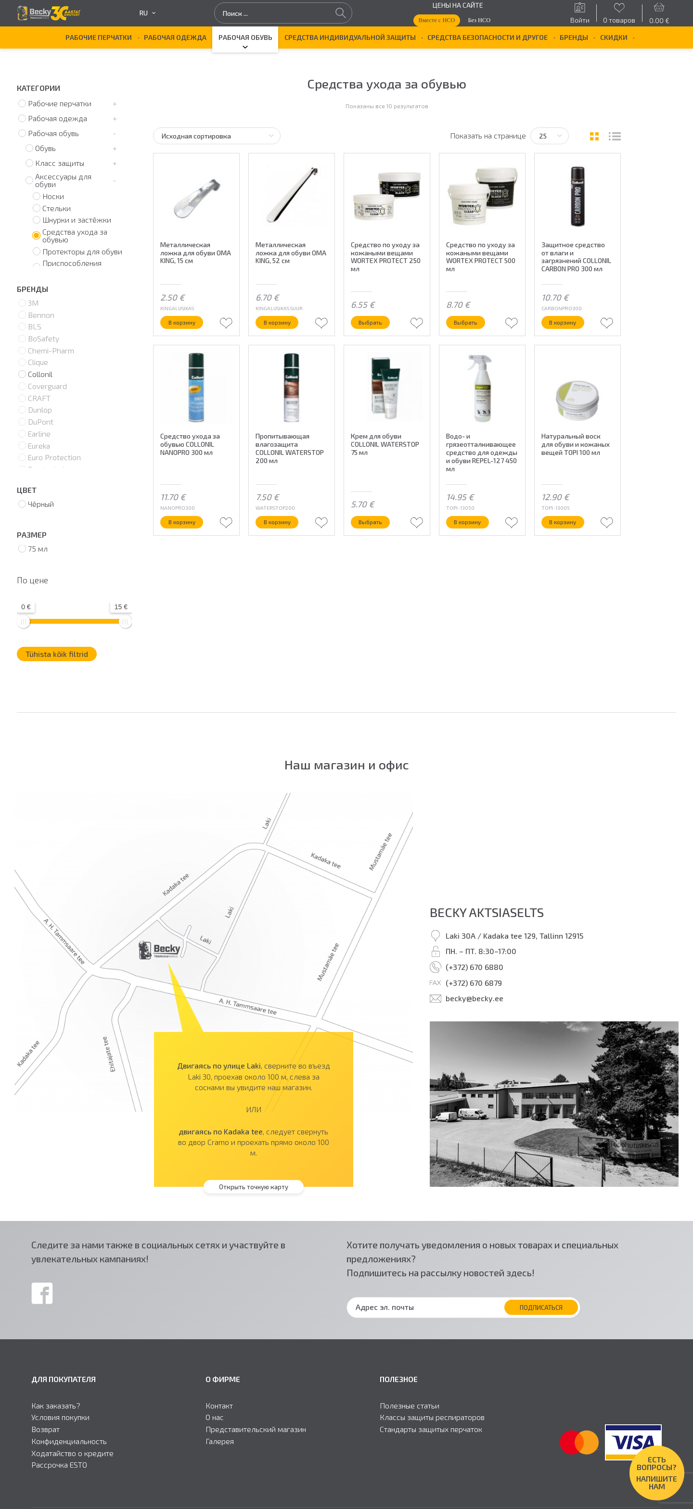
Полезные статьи (409, 1405)
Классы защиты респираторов (432, 1417)
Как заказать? (55, 1405)
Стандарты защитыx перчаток (431, 1429)
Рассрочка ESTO (59, 1465)
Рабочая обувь (245, 37)
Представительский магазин (255, 1429)
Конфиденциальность (69, 1441)
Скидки (614, 37)
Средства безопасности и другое (487, 37)
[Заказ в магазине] (217, 136)
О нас (214, 1417)
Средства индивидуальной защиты (350, 37)
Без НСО (479, 20)
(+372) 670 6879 (474, 982)
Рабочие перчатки (98, 37)
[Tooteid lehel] (549, 136)
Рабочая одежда (175, 37)
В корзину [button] (186, 329)
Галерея (219, 1441)
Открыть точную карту (254, 1186)
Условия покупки (60, 1417)
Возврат (45, 1429)
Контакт (219, 1405)
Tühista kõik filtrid (57, 653)
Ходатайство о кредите (72, 1453)
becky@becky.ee (474, 998)
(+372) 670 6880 (474, 966)
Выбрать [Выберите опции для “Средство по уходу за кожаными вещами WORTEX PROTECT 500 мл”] (469, 329)
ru (147, 13)
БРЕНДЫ (574, 37)
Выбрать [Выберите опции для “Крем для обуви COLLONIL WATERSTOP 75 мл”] (374, 530)
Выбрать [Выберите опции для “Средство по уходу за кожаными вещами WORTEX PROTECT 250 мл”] (374, 329)
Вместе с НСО (436, 20)
